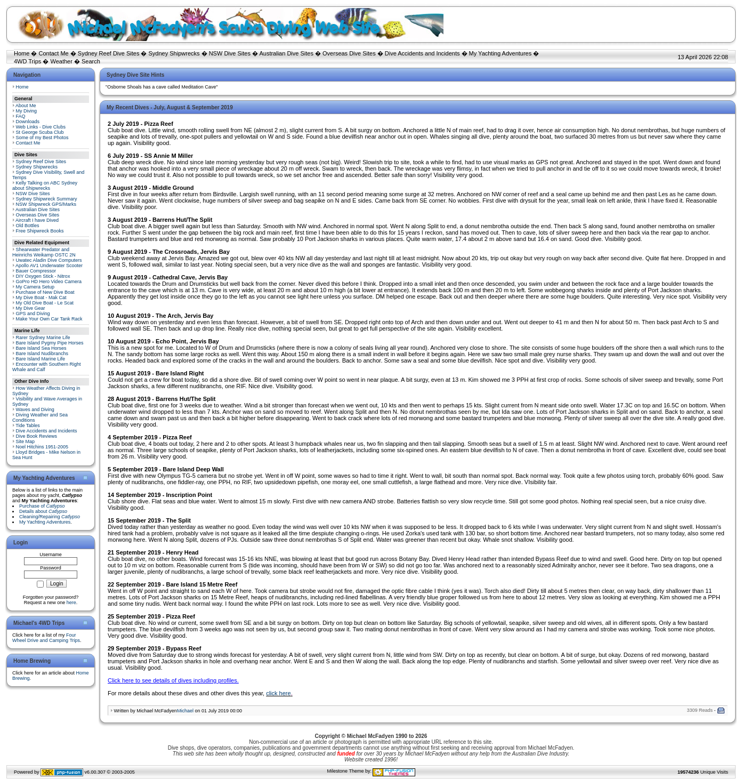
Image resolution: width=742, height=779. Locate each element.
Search (91, 61)
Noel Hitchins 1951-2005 (42, 446)
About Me (25, 105)
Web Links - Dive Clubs (41, 127)
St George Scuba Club (40, 132)
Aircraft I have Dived (37, 220)
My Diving (26, 111)
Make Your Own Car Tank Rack (49, 319)
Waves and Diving (35, 409)
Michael (185, 710)
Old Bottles (27, 225)
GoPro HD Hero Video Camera (49, 281)
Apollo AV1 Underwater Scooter (49, 265)
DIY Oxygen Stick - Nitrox (43, 276)
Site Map (25, 441)
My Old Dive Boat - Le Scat (45, 303)
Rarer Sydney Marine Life (43, 337)
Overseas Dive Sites (349, 53)
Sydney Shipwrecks (174, 53)
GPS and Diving (33, 313)
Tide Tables (27, 425)
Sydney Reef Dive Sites (109, 53)
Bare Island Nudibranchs (42, 353)
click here (278, 693)
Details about (43, 511)
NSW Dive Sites (230, 53)
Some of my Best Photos (42, 137)
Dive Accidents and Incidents (422, 53)
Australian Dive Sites (286, 53)
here (71, 602)
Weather (61, 61)
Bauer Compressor (36, 271)
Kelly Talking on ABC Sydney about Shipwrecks (44, 185)
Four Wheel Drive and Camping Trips (46, 637)
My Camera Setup (35, 287)
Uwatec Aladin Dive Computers (49, 260)
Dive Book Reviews (37, 436)
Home (21, 53)
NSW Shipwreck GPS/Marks (46, 204)
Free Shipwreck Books (40, 231)
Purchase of (42, 506)
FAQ (21, 116)
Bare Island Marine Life (41, 359)
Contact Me (53, 53)
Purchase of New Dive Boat (45, 292)
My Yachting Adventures (500, 53)
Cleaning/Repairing (49, 516)
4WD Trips (27, 61)
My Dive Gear (30, 308)
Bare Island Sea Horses (41, 348)
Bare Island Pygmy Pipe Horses (50, 343)
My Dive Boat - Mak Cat (41, 297)
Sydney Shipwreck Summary (46, 199)
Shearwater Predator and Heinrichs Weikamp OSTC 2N (44, 252)
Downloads (28, 121)
